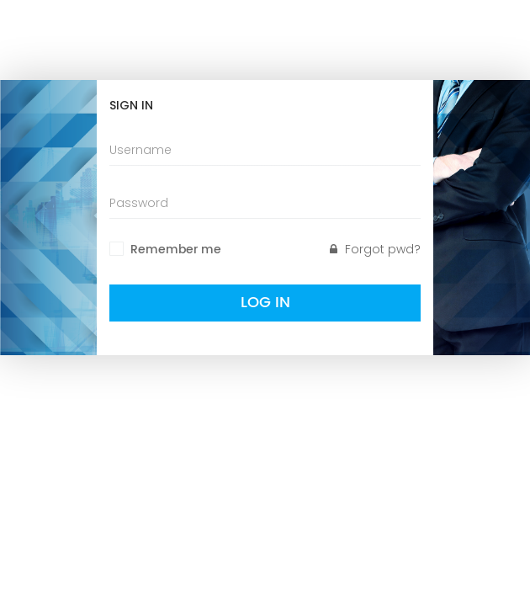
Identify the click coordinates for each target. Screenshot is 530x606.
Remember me (175, 250)
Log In (265, 302)
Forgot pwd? (375, 249)
